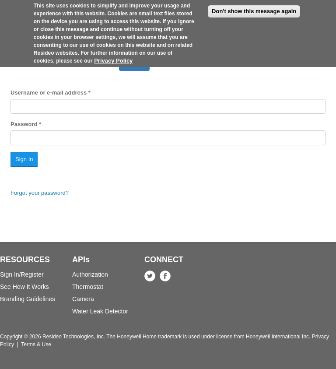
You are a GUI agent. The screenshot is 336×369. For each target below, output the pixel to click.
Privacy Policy (113, 55)
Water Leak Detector (100, 311)
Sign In (138, 65)
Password (25, 124)
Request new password (81, 62)
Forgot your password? (39, 193)
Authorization (90, 274)
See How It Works (24, 286)
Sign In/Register (22, 274)
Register (27, 62)
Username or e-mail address (50, 92)
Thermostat (87, 286)
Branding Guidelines (27, 298)
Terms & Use (36, 344)
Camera (83, 298)
